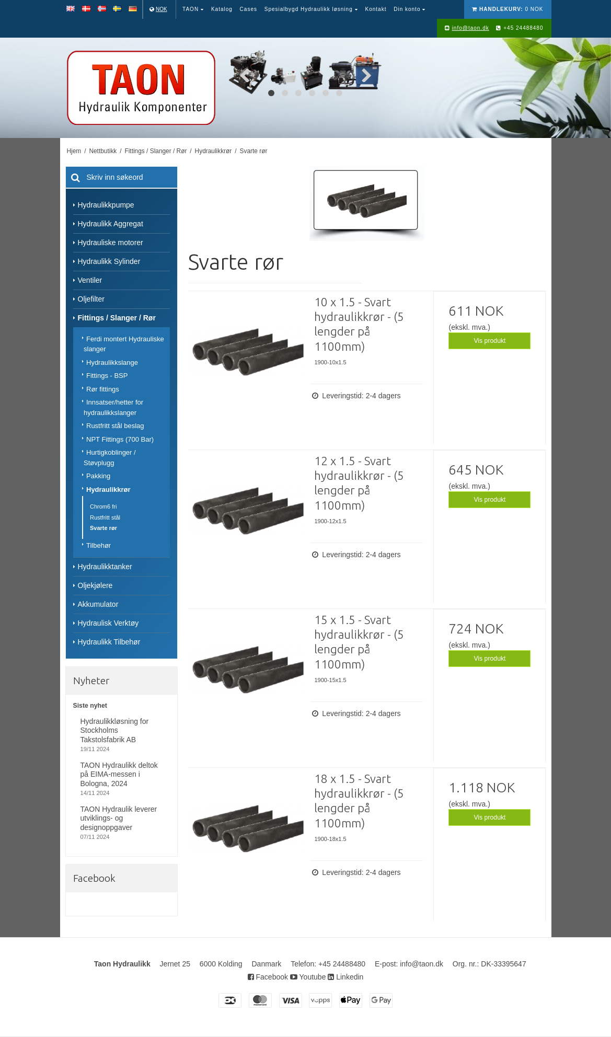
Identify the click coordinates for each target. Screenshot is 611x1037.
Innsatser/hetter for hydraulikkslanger (113, 407)
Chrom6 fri (103, 506)
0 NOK (507, 9)
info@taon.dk (470, 28)
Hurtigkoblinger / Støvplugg (110, 457)
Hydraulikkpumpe (106, 205)
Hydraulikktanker (105, 566)
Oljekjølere (95, 585)
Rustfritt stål (105, 517)
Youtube (308, 977)
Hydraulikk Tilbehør (109, 642)
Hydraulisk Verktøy (108, 623)
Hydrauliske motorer (110, 242)
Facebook (268, 977)
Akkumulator (98, 604)
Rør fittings (102, 389)
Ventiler (90, 280)
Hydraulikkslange (112, 362)
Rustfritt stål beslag (115, 426)
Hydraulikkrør (108, 489)
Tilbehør (98, 545)
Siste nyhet (90, 705)
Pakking (98, 476)
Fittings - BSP (107, 375)
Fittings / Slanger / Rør (117, 318)
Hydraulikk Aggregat (110, 224)
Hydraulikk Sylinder (109, 261)
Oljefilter (91, 299)
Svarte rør (103, 528)
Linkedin (345, 977)
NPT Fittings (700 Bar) (120, 439)
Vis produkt (489, 340)
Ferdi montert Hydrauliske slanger (124, 344)
